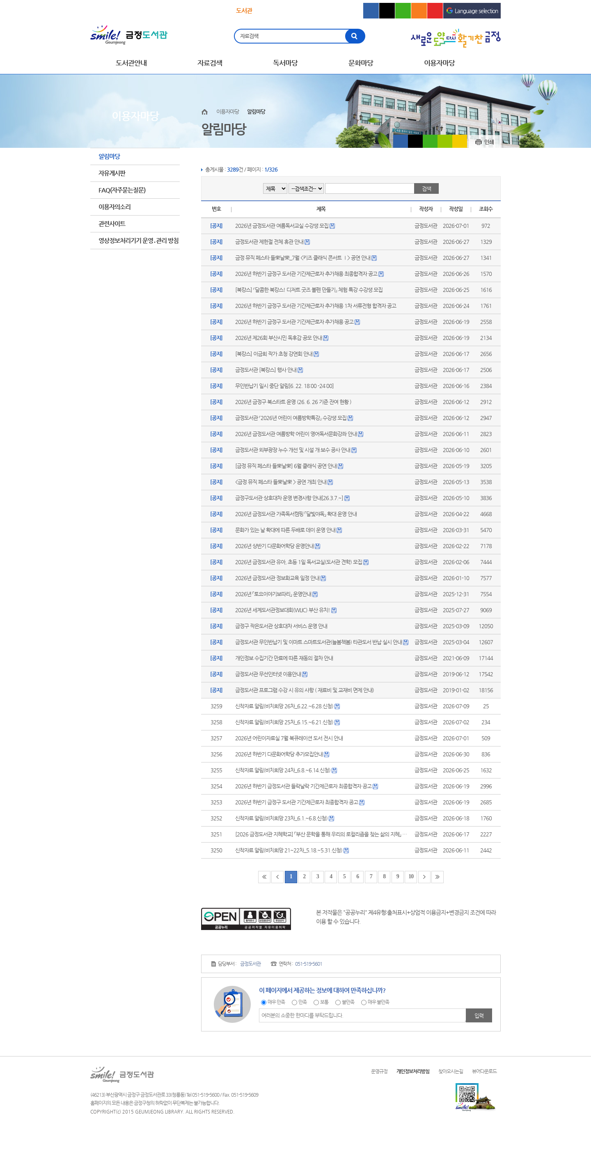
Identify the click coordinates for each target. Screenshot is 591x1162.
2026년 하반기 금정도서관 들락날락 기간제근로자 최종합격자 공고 (303, 786)
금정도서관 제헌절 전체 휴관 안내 (269, 242)
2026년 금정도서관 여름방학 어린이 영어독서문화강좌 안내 (296, 434)
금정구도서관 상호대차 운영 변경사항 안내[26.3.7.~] (289, 498)
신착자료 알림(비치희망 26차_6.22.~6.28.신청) (284, 706)
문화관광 (156, 11)
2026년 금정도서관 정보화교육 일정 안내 (277, 578)
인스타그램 (419, 10)
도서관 (244, 10)
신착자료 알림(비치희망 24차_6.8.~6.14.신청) (282, 770)
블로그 (403, 10)
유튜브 (435, 10)
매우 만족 (276, 1002)
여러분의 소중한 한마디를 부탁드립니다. (363, 1015)
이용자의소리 (114, 206)
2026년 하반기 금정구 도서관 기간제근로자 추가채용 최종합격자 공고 (306, 274)
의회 (330, 11)
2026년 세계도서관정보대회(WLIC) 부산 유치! (282, 610)
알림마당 (109, 156)
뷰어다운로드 (484, 1071)
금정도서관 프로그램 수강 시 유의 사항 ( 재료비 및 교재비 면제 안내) (304, 690)
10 (410, 876)
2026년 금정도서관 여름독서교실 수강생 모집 (281, 226)
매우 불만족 (378, 1002)
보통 (324, 1002)
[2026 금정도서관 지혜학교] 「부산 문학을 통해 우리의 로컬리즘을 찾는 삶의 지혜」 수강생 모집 (330, 834)
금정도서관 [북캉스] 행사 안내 (265, 370)
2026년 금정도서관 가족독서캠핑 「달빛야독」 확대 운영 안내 (296, 514)
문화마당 (360, 63)
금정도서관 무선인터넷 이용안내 (268, 674)
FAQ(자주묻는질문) (121, 189)
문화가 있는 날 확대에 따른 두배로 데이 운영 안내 (285, 530)
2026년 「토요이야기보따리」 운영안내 (273, 594)
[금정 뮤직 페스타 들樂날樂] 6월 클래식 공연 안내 (286, 466)
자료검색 (249, 36)
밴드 (445, 141)
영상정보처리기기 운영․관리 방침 (138, 240)
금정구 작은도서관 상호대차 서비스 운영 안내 (281, 626)
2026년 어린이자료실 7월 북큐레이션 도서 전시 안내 (289, 738)
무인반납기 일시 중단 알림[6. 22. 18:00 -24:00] (284, 386)
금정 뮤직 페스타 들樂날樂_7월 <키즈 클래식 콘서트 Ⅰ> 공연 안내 (302, 258)
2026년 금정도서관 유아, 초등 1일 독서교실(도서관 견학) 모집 (298, 562)
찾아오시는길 (450, 1071)
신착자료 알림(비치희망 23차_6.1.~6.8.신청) (281, 818)
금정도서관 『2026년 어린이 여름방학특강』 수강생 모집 (290, 418)
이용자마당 (439, 63)
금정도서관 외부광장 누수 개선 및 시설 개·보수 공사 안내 (292, 450)
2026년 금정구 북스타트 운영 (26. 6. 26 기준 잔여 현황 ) (293, 402)
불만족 (348, 1002)
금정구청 (118, 11)
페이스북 (371, 10)
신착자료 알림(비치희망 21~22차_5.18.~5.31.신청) (288, 850)
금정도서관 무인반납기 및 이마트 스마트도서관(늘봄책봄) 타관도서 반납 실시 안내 (318, 642)
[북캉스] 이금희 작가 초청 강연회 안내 (273, 354)
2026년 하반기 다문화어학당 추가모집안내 (279, 754)
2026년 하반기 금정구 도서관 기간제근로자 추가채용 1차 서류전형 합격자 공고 (315, 306)
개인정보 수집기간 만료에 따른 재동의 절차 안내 (284, 658)
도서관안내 (131, 63)
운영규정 (379, 1071)
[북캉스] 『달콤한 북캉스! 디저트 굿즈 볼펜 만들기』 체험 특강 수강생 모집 (309, 290)
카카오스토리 (459, 141)
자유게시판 (111, 173)
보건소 (194, 11)
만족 (302, 1002)
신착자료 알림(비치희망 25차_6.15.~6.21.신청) (284, 722)
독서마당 (285, 63)
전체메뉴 (494, 63)
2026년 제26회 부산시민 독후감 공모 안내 (278, 338)
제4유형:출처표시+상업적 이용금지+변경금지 (418, 912)
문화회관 (291, 11)
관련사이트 (111, 223)
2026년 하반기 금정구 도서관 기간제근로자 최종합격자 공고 (296, 802)
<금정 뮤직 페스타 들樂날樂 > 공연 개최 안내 (280, 482)
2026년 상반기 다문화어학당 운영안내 (274, 546)
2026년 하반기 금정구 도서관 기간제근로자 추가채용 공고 (294, 322)
